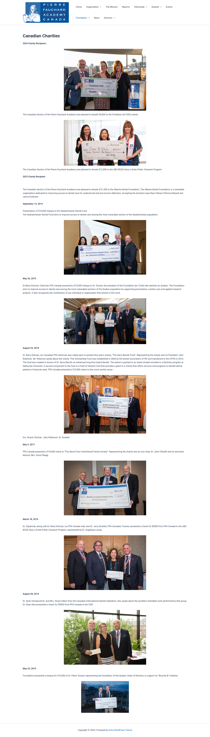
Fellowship (140, 7)
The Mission (112, 7)
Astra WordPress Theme (120, 730)
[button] (100, 7)
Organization (93, 7)
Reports (126, 7)
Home (79, 7)
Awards (157, 7)
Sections (109, 17)
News (97, 18)
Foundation (83, 17)
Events (169, 7)
